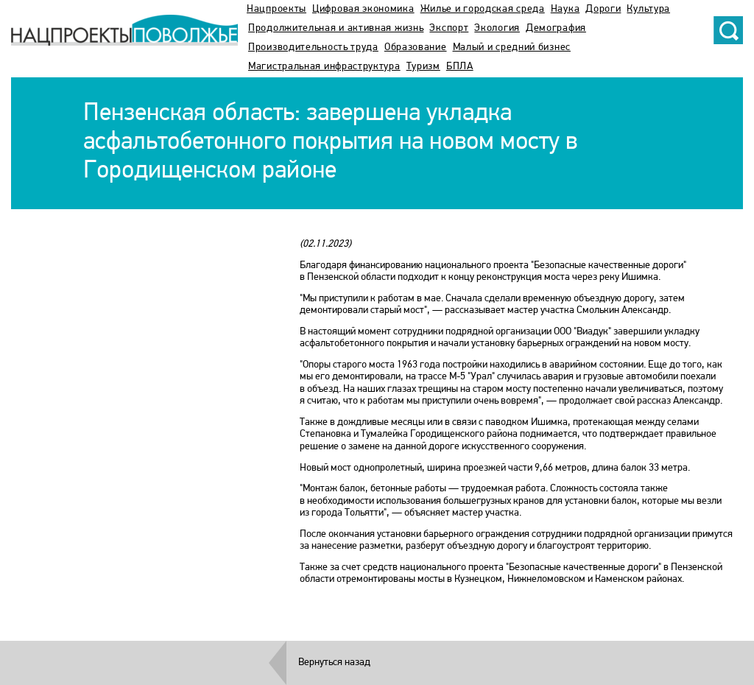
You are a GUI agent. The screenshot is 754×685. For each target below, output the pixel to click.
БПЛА (459, 66)
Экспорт (448, 28)
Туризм (423, 66)
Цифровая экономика (363, 9)
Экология (497, 28)
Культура (648, 9)
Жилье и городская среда (482, 9)
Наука (565, 9)
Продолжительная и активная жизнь (335, 28)
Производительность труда (313, 47)
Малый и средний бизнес (512, 47)
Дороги (603, 9)
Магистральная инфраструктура (324, 66)
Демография (556, 28)
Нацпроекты (276, 9)
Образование (415, 47)
